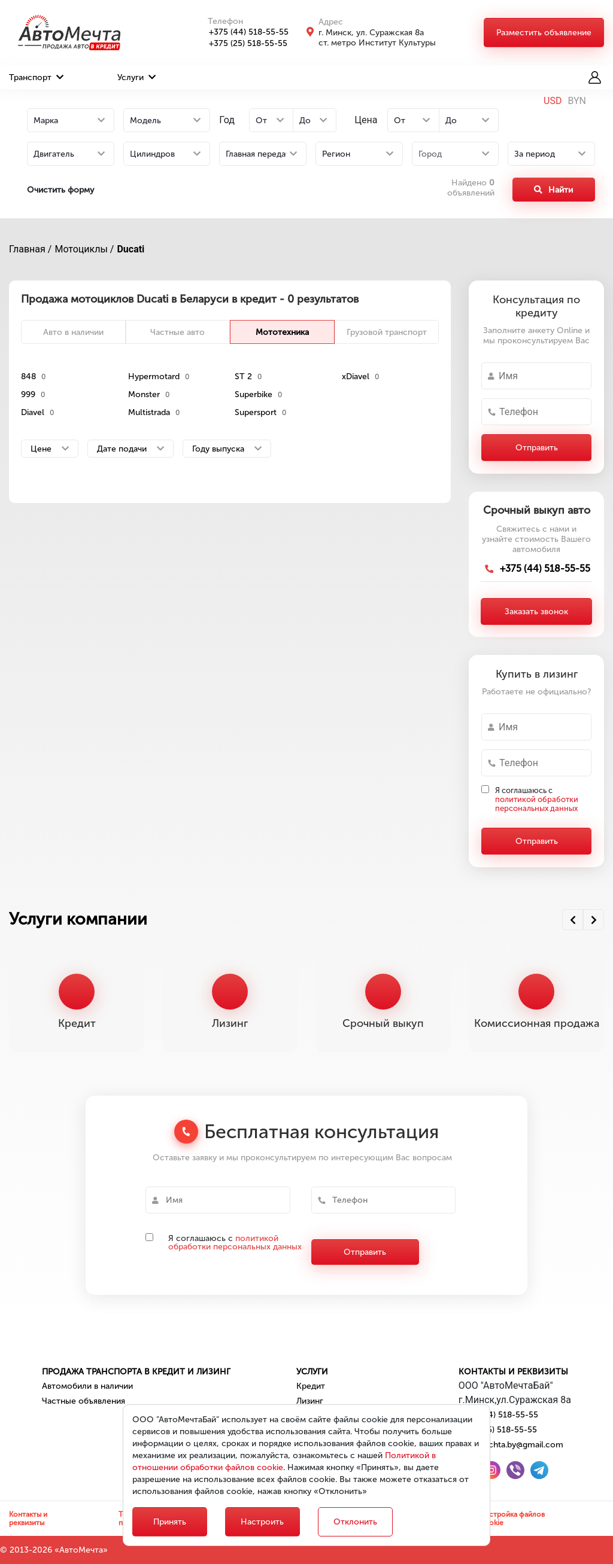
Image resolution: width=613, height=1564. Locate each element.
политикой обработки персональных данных (536, 804)
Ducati (130, 249)
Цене (50, 449)
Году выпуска (227, 449)
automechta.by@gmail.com (511, 1445)
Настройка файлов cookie (512, 1518)
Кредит (310, 1386)
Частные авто (177, 332)
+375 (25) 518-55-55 (241, 43)
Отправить (536, 448)
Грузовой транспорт (387, 332)
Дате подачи (130, 449)
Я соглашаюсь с (536, 799)
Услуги (136, 77)
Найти (553, 190)
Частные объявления (83, 1401)
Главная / (30, 249)
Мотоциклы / (84, 249)
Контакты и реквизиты (513, 1372)
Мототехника (282, 332)
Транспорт (36, 77)
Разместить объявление (543, 33)
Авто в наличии (73, 332)
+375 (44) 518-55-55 (242, 32)
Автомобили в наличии (87, 1386)
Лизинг (309, 1401)
